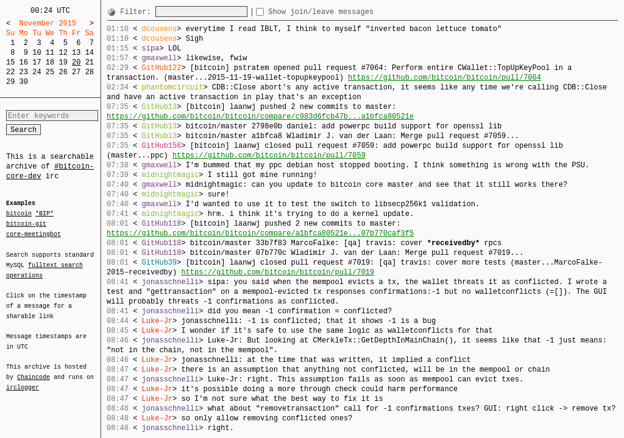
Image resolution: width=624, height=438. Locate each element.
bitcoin (19, 214)
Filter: (137, 12)
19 (62, 62)
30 (24, 82)
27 (76, 72)
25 (50, 72)
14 (89, 52)
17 (36, 62)
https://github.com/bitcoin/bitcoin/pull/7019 (277, 272)
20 (76, 62)
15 (10, 62)
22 (10, 72)
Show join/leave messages (342, 12)
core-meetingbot (33, 233)
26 (62, 72)
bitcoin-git (26, 224)
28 (89, 72)
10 (36, 52)
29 (10, 82)
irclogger (22, 379)
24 (36, 72)
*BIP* (44, 214)
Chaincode (33, 370)
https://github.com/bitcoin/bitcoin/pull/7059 (269, 155)
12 (62, 52)
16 (24, 62)
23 (24, 72)
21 (89, 62)
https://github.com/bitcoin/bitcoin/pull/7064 (444, 77)
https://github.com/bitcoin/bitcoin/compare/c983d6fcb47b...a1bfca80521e (260, 116)
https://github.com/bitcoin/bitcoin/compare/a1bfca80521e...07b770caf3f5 (260, 233)
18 (50, 62)
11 (50, 52)
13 (76, 52)
